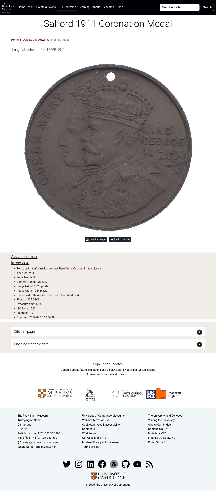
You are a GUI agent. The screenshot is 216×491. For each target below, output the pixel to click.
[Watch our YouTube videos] (138, 464)
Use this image (96, 239)
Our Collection (67, 7)
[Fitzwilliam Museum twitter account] (67, 464)
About (96, 7)
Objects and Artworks (36, 39)
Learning (84, 7)
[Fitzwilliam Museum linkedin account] (102, 464)
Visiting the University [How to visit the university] (161, 420)
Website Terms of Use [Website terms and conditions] (95, 420)
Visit (30, 7)
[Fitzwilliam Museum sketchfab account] (114, 464)
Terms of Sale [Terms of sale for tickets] (90, 446)
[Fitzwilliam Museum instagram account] (79, 464)
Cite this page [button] (24, 332)
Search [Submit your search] (207, 7)
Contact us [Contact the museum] (89, 429)
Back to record (120, 239)
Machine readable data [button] (31, 344)
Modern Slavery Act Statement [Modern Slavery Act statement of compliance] (101, 442)
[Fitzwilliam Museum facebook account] (91, 464)
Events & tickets (46, 7)
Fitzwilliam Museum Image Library (80, 268)
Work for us (89, 433)
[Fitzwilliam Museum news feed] (149, 464)
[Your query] (180, 7)
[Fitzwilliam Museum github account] (126, 464)
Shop (120, 7)
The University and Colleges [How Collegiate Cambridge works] (165, 415)
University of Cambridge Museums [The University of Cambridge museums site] (103, 415)
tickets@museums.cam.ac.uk (40, 442)
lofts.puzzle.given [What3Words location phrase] (45, 446)
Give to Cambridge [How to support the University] (159, 424)
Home (22, 7)
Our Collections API (94, 437)
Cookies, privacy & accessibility (101, 424)
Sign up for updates (108, 364)
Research (108, 7)
